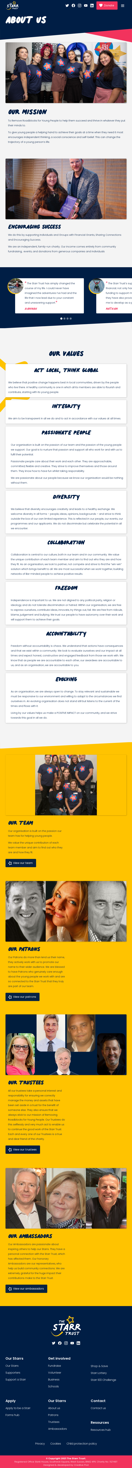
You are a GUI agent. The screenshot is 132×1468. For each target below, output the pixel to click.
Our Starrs (12, 1366)
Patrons (53, 1415)
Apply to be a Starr (18, 1408)
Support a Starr (16, 1380)
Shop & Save (99, 1366)
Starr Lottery (99, 1373)
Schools (53, 1386)
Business (53, 1380)
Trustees (53, 1422)
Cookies (55, 1444)
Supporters (13, 1373)
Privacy (40, 1444)
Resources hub (101, 1430)
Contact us (98, 1408)
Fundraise (54, 1366)
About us (54, 1408)
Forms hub (12, 1415)
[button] (124, 5)
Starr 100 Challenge (103, 1380)
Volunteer (54, 1373)
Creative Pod (81, 1465)
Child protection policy (82, 1444)
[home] (12, 6)
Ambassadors (57, 1429)
